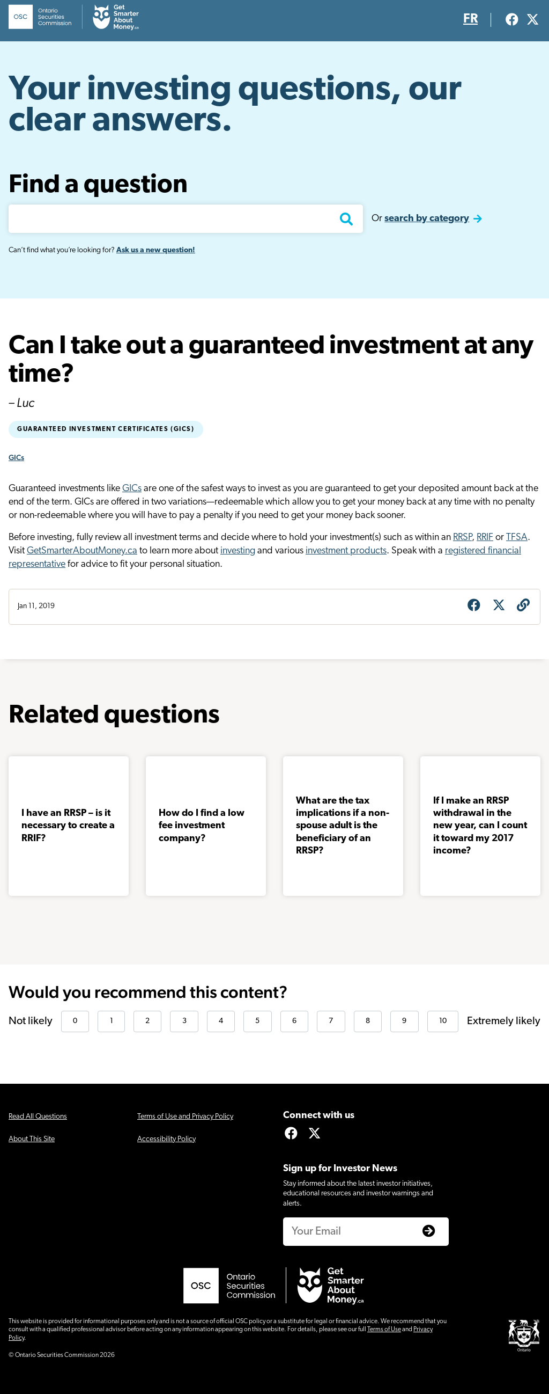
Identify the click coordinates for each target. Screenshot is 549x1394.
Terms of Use (384, 1329)
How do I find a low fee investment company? (201, 826)
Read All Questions (38, 1117)
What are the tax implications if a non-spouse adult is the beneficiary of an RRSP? (342, 826)
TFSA (517, 537)
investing (237, 551)
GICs (16, 457)
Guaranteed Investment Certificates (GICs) (106, 429)
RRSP (462, 537)
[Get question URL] (523, 606)
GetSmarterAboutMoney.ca (82, 551)
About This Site (32, 1139)
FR (470, 19)
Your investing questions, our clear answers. (235, 106)
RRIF (485, 537)
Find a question (98, 186)
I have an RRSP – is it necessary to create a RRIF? (68, 826)
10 (443, 1021)
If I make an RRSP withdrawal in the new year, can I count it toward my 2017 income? (480, 826)
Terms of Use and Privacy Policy (185, 1117)
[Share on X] (499, 606)
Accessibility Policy (166, 1139)
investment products (346, 551)
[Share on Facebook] (474, 606)
